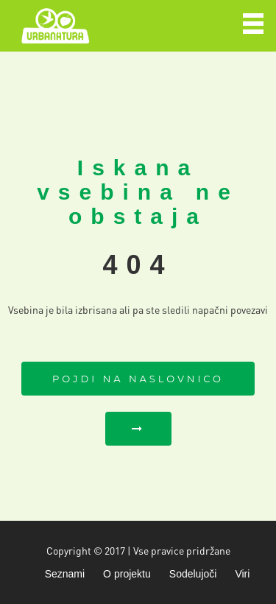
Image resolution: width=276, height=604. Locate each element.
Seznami (65, 574)
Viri (242, 574)
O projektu (127, 574)
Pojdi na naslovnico (138, 378)
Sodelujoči (193, 574)
